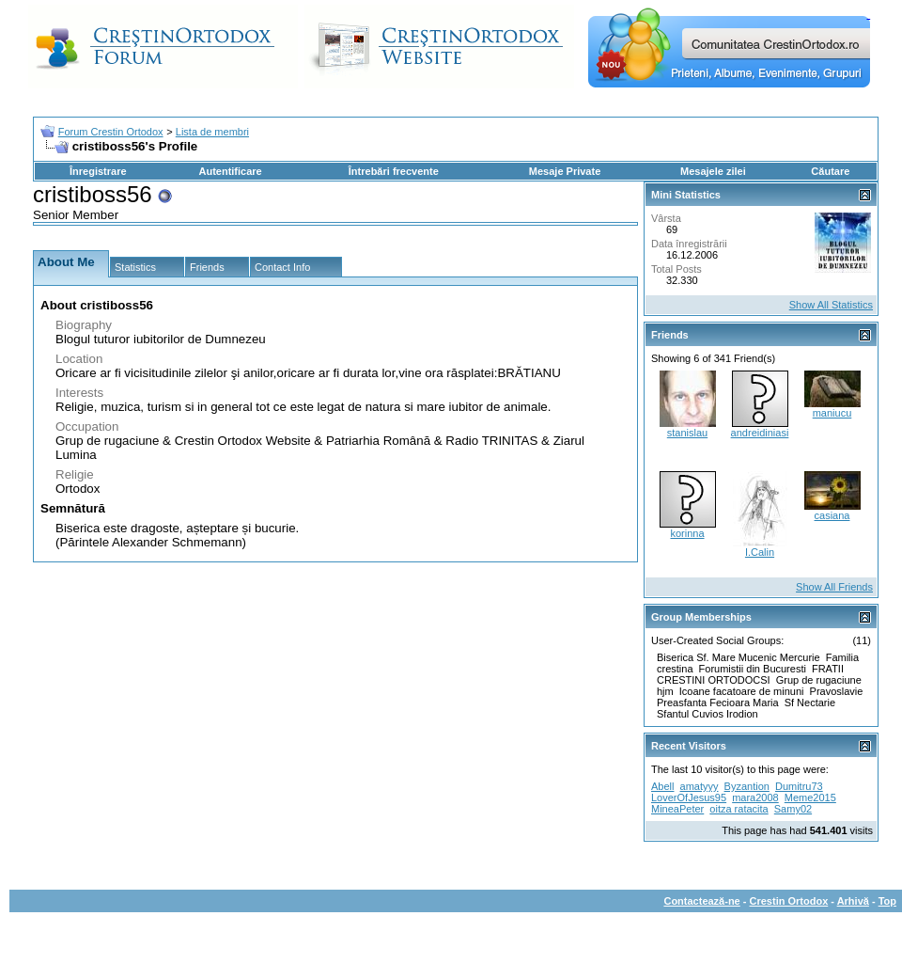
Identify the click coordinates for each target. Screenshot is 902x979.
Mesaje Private (564, 171)
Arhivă (853, 901)
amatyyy (699, 786)
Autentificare (229, 171)
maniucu (832, 412)
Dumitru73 (799, 786)
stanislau (687, 432)
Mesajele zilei (713, 171)
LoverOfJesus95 (688, 797)
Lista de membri (212, 131)
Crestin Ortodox (789, 901)
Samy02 (793, 808)
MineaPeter (677, 808)
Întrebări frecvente (394, 171)
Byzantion (747, 786)
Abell (662, 786)
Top (887, 901)
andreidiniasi (760, 432)
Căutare (830, 171)
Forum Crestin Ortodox (110, 131)
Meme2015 (810, 797)
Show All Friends (834, 586)
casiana (832, 515)
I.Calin (759, 552)
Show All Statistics (831, 304)
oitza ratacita (738, 808)
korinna (687, 533)
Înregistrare (98, 171)
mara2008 (755, 797)
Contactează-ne (701, 901)
